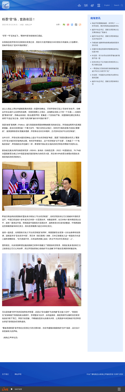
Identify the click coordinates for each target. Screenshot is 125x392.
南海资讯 (95, 18)
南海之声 (5, 6)
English (107, 5)
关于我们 (5, 374)
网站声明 (18, 374)
